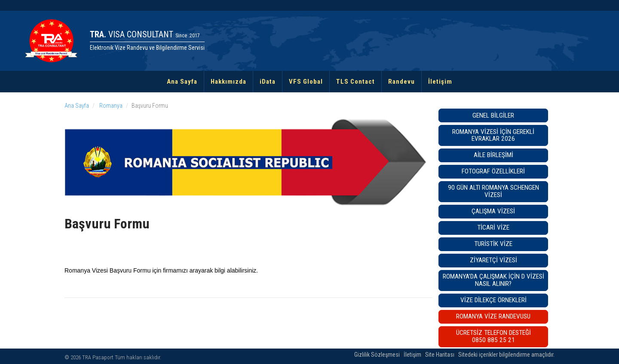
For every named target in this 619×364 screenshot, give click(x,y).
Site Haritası (439, 354)
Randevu (401, 81)
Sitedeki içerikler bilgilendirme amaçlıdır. (506, 354)
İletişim (440, 81)
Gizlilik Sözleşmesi (377, 354)
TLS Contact (355, 81)
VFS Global (306, 81)
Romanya (110, 105)
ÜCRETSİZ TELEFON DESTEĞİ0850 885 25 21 (493, 336)
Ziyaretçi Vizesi (493, 260)
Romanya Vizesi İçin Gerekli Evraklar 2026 (493, 135)
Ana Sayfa (182, 81)
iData (268, 81)
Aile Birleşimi (493, 155)
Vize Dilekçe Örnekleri (493, 300)
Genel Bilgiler (493, 115)
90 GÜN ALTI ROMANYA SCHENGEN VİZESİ (493, 191)
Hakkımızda (228, 81)
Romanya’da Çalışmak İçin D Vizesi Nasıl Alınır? (493, 280)
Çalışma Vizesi (493, 211)
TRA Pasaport (97, 357)
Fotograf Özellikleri (493, 171)
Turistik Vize (493, 244)
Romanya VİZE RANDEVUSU (493, 316)
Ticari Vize (493, 227)
